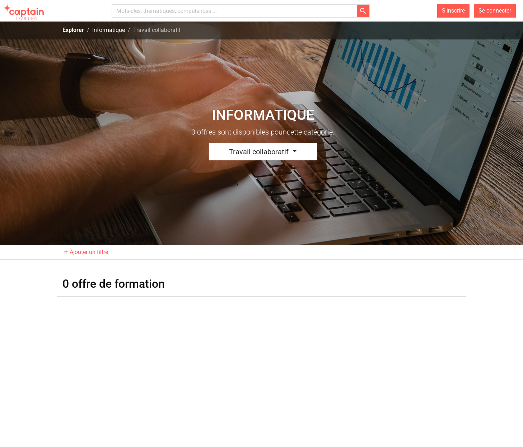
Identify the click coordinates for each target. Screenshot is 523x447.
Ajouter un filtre (86, 252)
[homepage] (23, 11)
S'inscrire (453, 10)
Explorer (73, 30)
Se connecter (494, 10)
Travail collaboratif (259, 151)
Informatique (108, 30)
